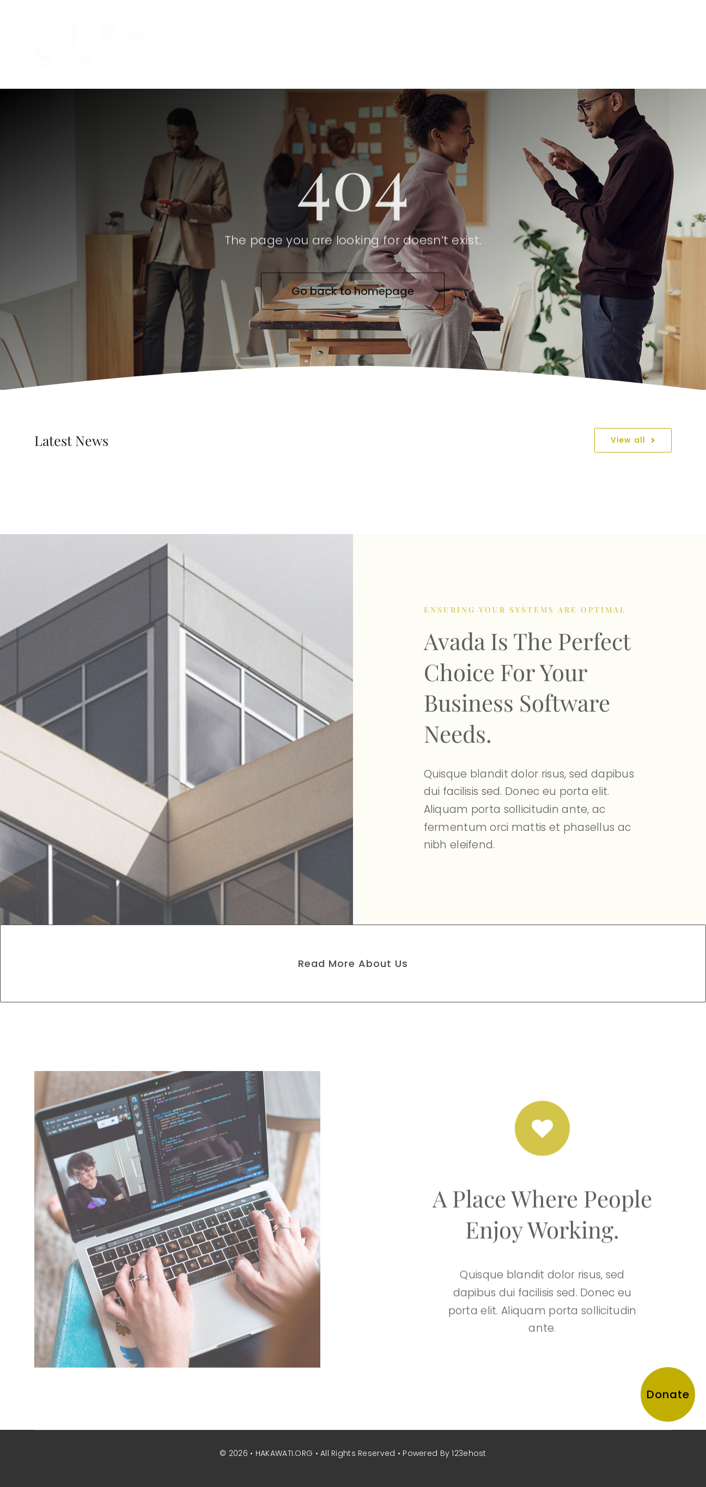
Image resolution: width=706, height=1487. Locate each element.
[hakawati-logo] (88, 25)
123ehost (469, 1453)
